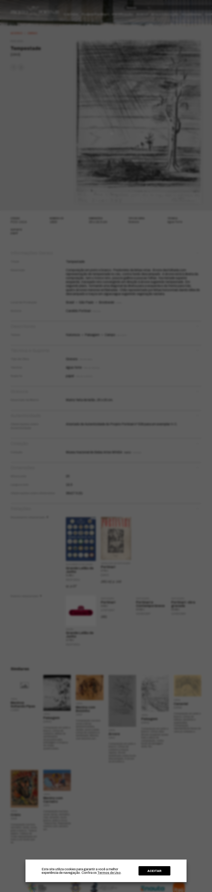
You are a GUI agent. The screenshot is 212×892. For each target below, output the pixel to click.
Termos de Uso (109, 872)
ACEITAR (154, 871)
